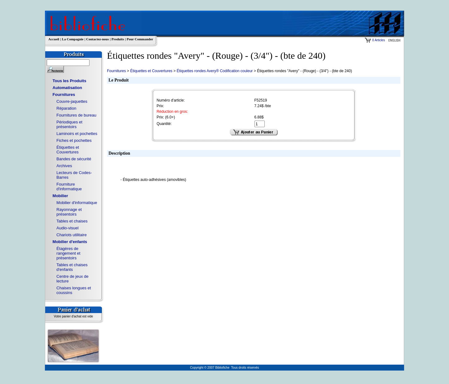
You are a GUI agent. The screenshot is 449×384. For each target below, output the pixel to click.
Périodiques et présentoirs (69, 124)
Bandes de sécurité (73, 159)
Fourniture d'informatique (69, 186)
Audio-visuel (67, 228)
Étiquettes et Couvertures (67, 149)
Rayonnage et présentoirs (69, 212)
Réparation (66, 108)
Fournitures (64, 94)
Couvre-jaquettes (71, 101)
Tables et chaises (72, 221)
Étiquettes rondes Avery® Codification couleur (215, 71)
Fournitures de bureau (76, 115)
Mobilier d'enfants (70, 241)
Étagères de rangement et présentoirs (68, 253)
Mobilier (60, 195)
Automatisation (67, 87)
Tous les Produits (69, 80)
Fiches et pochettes (74, 140)
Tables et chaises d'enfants (72, 267)
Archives (64, 165)
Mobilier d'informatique (76, 202)
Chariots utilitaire (71, 234)
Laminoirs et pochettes (76, 133)
